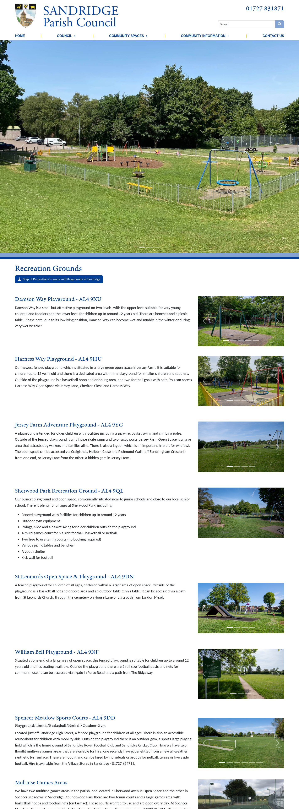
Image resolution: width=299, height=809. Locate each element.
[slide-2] (149, 247)
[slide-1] (142, 247)
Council (64, 36)
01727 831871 (265, 8)
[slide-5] (256, 340)
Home (20, 36)
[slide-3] (157, 247)
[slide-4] (248, 340)
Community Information (203, 36)
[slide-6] (259, 762)
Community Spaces (126, 36)
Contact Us (273, 36)
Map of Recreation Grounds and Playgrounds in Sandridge (59, 279)
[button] (74, 36)
